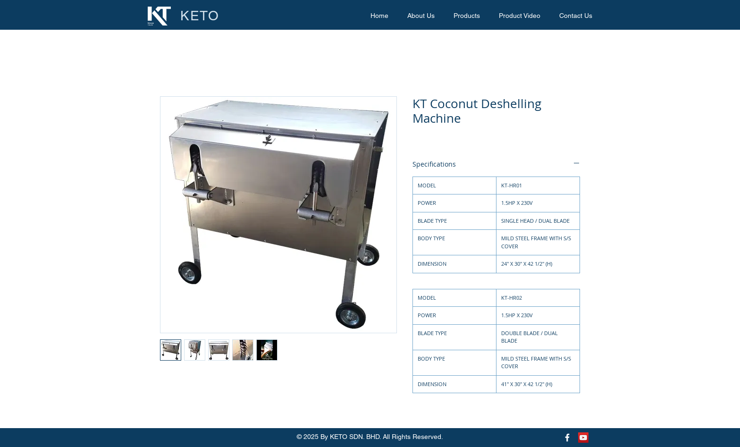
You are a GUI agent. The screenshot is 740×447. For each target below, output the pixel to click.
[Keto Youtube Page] (583, 437)
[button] (466, 15)
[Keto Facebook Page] (567, 437)
